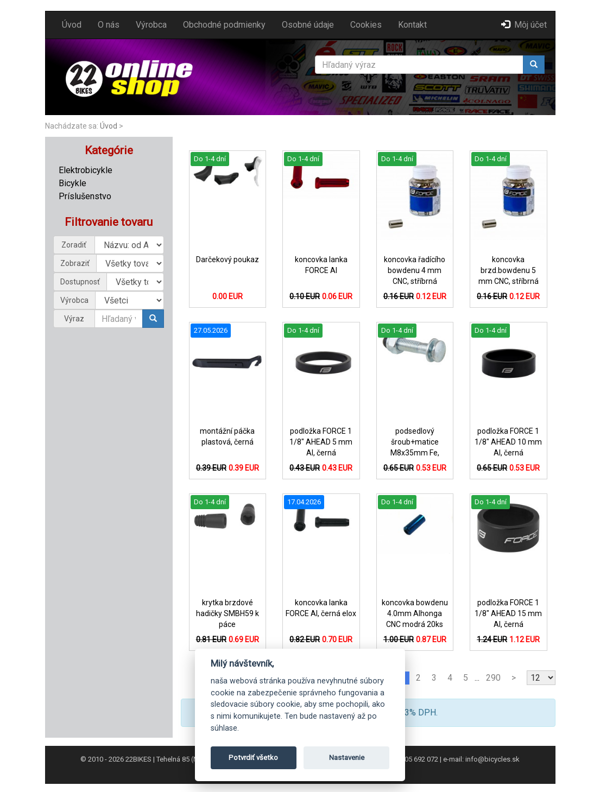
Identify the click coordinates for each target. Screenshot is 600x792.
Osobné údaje (308, 25)
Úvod (71, 25)
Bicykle (72, 183)
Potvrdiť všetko (253, 757)
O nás (108, 25)
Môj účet (524, 25)
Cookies (366, 25)
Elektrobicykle (85, 170)
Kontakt (412, 25)
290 (493, 678)
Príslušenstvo (85, 196)
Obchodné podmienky (224, 25)
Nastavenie (346, 757)
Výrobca (151, 25)
